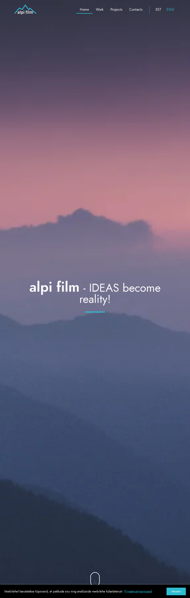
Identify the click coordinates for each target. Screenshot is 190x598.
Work (99, 9)
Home (84, 9)
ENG (170, 9)
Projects (116, 9)
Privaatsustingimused (138, 591)
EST (159, 9)
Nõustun (176, 591)
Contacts (135, 9)
